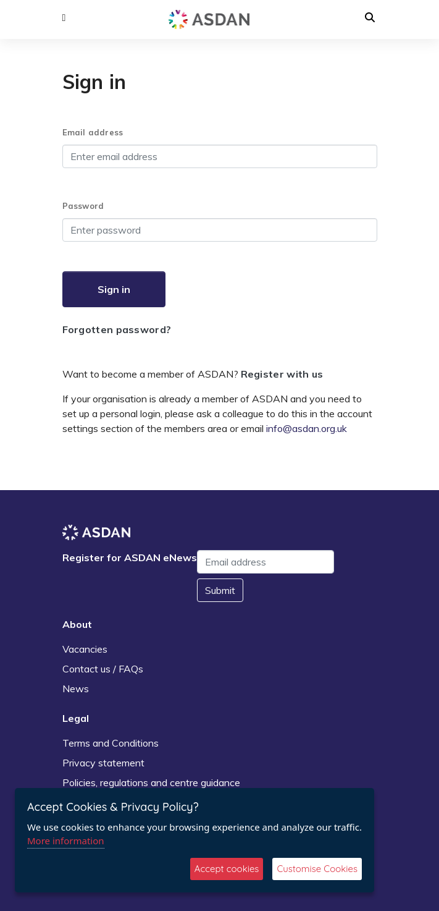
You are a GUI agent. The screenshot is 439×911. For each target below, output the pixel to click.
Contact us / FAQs (102, 669)
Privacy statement (103, 762)
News (75, 688)
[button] (64, 18)
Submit (220, 590)
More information (65, 840)
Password (83, 206)
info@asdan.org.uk (306, 428)
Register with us (282, 374)
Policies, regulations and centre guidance (151, 782)
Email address (92, 132)
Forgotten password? (117, 329)
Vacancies (84, 649)
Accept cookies (226, 869)
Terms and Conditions (110, 743)
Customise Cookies (317, 869)
